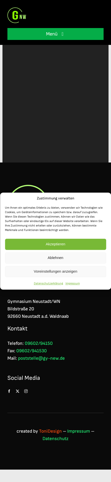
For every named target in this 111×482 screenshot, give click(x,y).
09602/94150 (39, 343)
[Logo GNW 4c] (16, 10)
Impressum (73, 285)
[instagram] (26, 391)
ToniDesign (50, 431)
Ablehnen (55, 259)
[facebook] (9, 391)
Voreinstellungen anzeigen (55, 273)
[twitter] (17, 391)
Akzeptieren (55, 246)
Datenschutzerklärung (48, 285)
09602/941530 (31, 351)
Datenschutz (55, 439)
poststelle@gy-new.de (41, 358)
